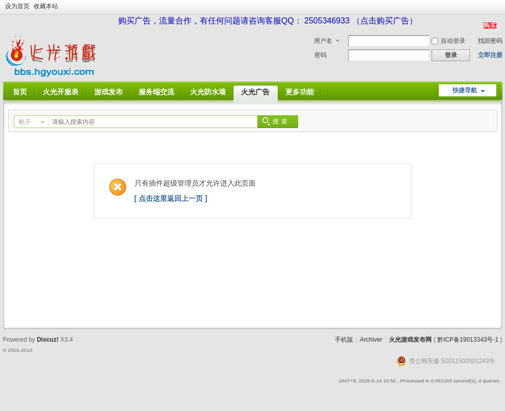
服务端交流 (156, 92)
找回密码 (490, 40)
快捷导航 (465, 90)
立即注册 (490, 55)
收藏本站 (46, 6)
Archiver (371, 339)
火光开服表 (60, 92)
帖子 (25, 121)
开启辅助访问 (499, 7)
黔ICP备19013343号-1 (467, 339)
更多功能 (299, 92)
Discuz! (48, 339)
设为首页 (17, 6)
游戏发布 (108, 92)
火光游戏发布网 (410, 339)
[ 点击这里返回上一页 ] (171, 198)
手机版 (344, 339)
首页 (20, 92)
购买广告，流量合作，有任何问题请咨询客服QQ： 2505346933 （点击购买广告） (267, 20)
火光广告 (255, 92)
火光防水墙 (208, 92)
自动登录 (448, 40)
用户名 (323, 40)
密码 (320, 55)
